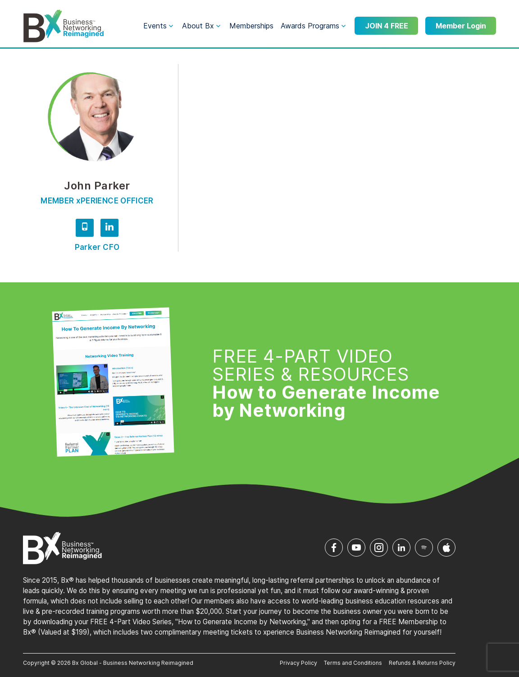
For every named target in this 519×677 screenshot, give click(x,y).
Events (155, 25)
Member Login (461, 25)
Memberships (251, 25)
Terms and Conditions (353, 662)
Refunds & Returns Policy (422, 662)
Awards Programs (310, 25)
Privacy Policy (298, 662)
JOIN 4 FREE (386, 25)
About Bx (198, 25)
